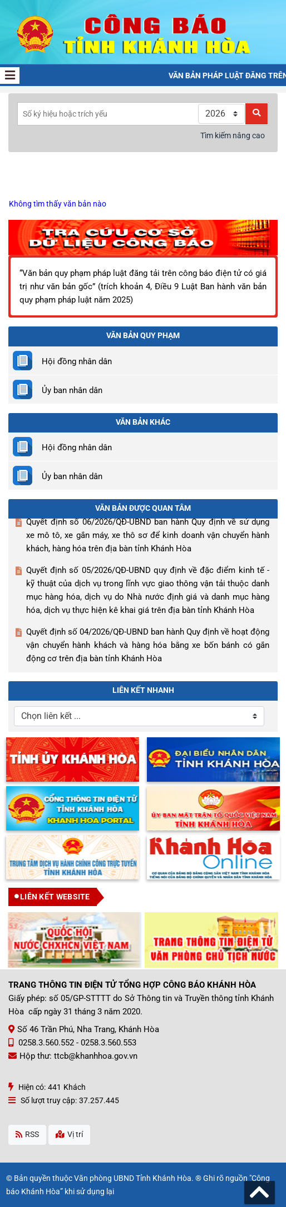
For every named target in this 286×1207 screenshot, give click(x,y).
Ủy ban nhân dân (72, 390)
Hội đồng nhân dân (77, 361)
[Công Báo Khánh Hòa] (143, 32)
